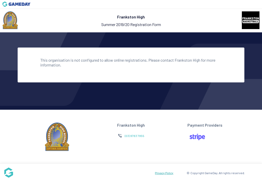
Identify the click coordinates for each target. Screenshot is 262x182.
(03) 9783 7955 (134, 136)
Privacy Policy (164, 173)
